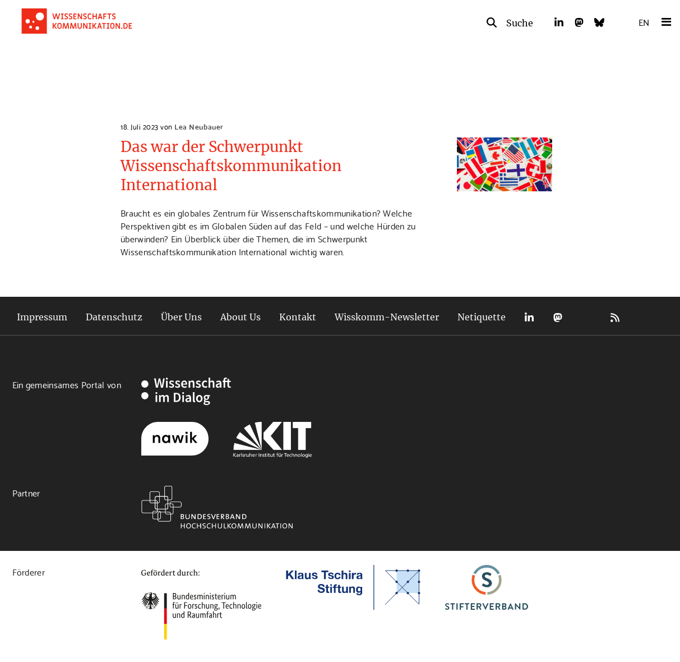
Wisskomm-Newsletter (387, 317)
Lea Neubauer (198, 126)
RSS (615, 317)
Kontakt (297, 317)
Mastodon (557, 317)
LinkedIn (529, 317)
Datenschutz (114, 317)
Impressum (42, 317)
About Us (240, 317)
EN (644, 21)
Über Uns (181, 317)
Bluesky (586, 317)
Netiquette (481, 317)
